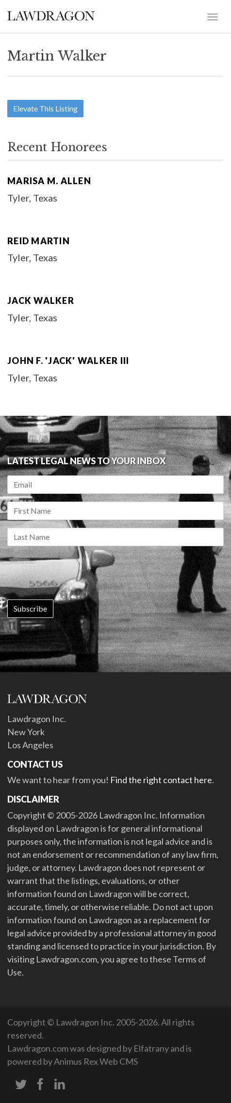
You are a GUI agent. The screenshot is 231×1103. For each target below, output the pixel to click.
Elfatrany (151, 1048)
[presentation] (81, 573)
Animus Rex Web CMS (96, 1061)
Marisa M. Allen (49, 180)
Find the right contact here (161, 779)
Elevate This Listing (45, 108)
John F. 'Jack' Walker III (68, 360)
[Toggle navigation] (212, 16)
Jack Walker (40, 300)
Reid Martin (38, 241)
